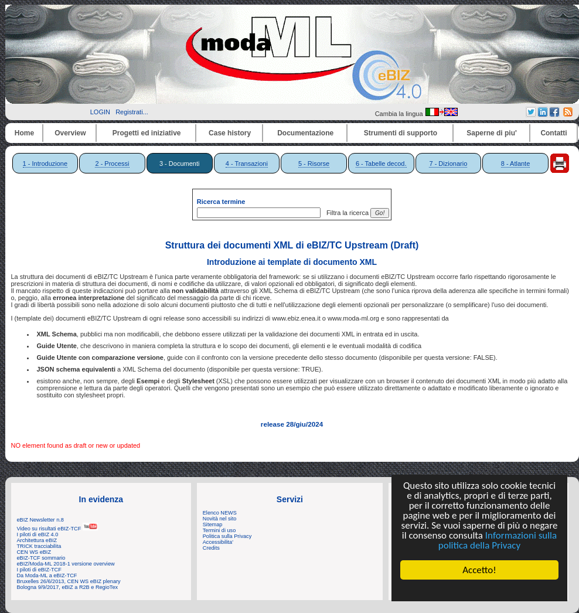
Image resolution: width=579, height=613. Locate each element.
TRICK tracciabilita (39, 546)
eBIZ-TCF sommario (41, 558)
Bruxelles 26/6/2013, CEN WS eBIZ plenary (69, 581)
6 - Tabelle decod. (381, 163)
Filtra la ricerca (346, 212)
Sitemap (213, 524)
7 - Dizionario (448, 163)
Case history (230, 133)
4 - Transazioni (247, 163)
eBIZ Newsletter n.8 (40, 520)
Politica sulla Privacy (227, 536)
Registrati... (131, 111)
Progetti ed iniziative (147, 133)
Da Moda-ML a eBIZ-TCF (47, 575)
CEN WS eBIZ (34, 552)
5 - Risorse (313, 163)
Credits (211, 548)
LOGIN (100, 111)
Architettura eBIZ (37, 540)
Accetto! (479, 570)
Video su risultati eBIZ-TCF (57, 529)
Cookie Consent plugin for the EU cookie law (479, 590)
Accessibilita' (218, 542)
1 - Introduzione (45, 163)
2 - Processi (112, 163)
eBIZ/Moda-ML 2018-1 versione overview (66, 564)
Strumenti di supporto (400, 133)
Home (24, 133)
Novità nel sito (220, 519)
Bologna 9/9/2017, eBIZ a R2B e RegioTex (67, 587)
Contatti (553, 133)
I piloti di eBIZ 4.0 (38, 534)
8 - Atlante (515, 163)
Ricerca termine (221, 201)
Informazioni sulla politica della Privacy (497, 540)
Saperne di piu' (491, 133)
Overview (70, 133)
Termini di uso (219, 530)
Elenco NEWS (220, 513)
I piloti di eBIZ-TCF (39, 570)
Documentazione (305, 133)
